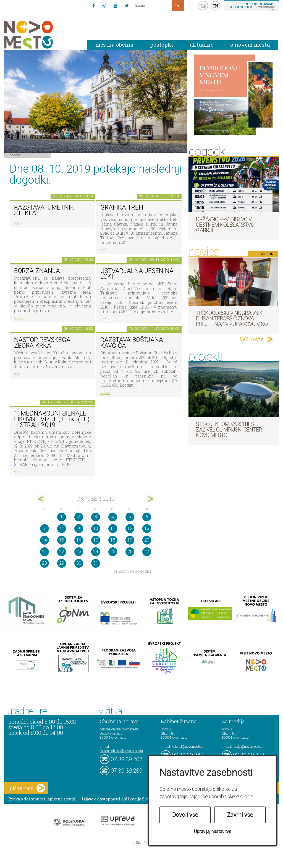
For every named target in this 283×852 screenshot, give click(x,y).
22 (61, 551)
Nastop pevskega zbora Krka (42, 342)
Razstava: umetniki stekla (45, 210)
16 (78, 540)
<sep (41, 499)
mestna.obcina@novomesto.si (121, 750)
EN (216, 6)
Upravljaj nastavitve (212, 831)
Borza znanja (37, 271)
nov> (150, 499)
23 (78, 551)
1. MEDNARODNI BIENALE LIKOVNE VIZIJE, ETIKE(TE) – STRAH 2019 (52, 419)
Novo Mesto (41, 35)
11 (112, 528)
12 (129, 528)
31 (95, 563)
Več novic (251, 339)
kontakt (203, 5)
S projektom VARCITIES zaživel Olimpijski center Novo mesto (229, 429)
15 (61, 540)
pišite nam (27, 788)
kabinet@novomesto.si (188, 746)
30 (78, 563)
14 (44, 540)
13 (146, 528)
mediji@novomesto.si (248, 746)
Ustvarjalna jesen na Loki (137, 273)
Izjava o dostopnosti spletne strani (42, 799)
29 (61, 563)
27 (146, 551)
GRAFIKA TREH (121, 207)
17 (95, 540)
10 (95, 528)
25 (112, 551)
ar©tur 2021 (141, 842)
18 (112, 540)
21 (44, 551)
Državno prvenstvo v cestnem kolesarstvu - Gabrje (226, 225)
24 (95, 551)
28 (44, 563)
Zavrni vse (240, 814)
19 (129, 540)
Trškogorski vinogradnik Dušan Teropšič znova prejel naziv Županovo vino (232, 318)
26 (129, 551)
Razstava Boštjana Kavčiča (131, 342)
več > (18, 223)
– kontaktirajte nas (252, 6)
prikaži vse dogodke (132, 571)
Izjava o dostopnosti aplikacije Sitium (119, 799)
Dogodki (16, 154)
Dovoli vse (185, 814)
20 (146, 540)
